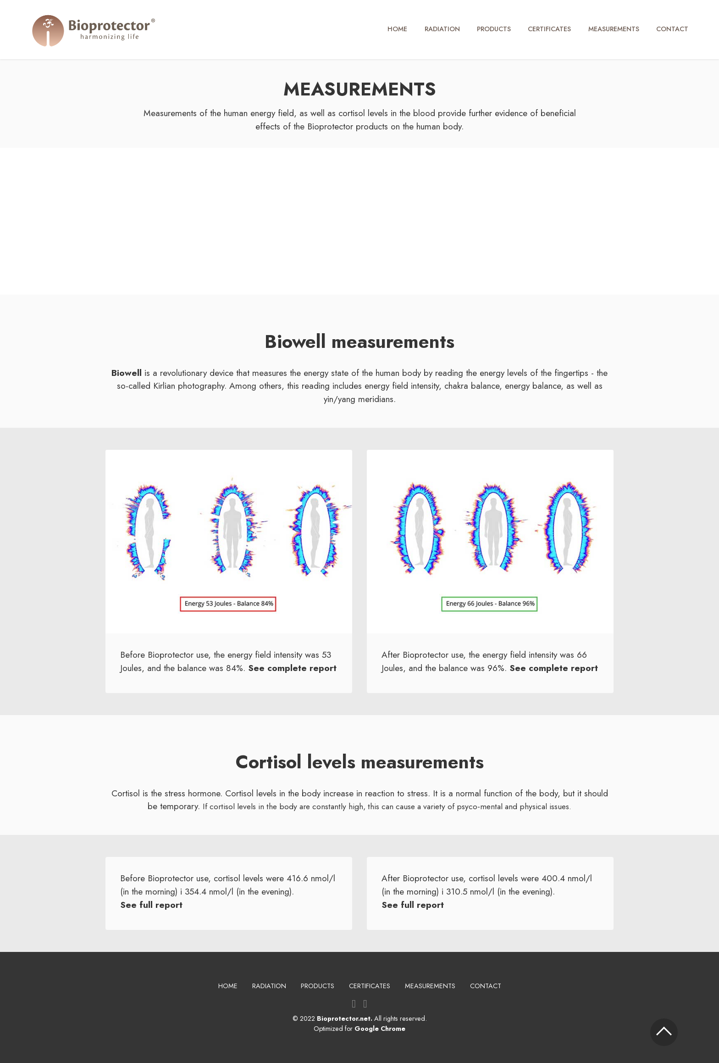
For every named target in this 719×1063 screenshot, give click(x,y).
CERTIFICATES (549, 29)
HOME (397, 29)
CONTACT (672, 29)
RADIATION (442, 29)
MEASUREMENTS (613, 29)
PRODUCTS (494, 29)
